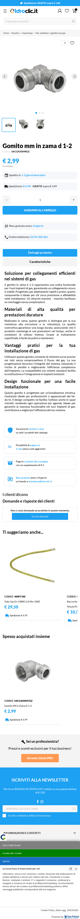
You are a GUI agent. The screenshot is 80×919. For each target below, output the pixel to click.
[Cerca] (40, 21)
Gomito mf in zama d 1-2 (18, 705)
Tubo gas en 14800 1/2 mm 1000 (22, 601)
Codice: (7, 151)
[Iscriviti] (74, 808)
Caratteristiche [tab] (40, 262)
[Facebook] (38, 801)
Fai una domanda (40, 516)
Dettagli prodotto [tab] (40, 252)
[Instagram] (41, 801)
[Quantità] (40, 200)
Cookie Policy (47, 910)
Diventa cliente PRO (40, 758)
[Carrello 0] (74, 11)
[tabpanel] (39, 76)
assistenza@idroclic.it (40, 481)
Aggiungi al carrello (40, 210)
